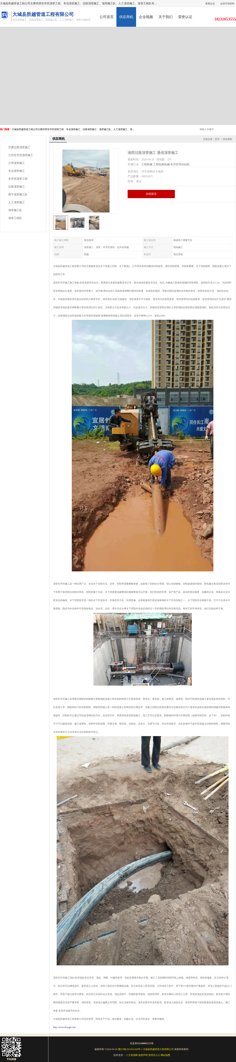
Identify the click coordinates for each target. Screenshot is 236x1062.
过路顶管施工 (16, 186)
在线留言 (151, 193)
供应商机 (126, 17)
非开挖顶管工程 (18, 178)
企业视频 (146, 17)
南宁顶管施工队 (18, 194)
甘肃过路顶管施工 (19, 147)
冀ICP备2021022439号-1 (130, 1049)
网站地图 (165, 1055)
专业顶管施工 (16, 170)
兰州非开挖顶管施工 (20, 155)
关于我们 (166, 17)
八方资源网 (132, 1055)
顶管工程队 (15, 218)
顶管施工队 (15, 210)
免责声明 (143, 1055)
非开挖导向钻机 (180, 164)
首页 (217, 139)
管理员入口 (154, 1055)
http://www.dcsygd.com (64, 1027)
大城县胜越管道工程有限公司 (158, 1049)
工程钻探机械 (161, 164)
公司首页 (107, 17)
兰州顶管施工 (16, 163)
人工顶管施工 (16, 202)
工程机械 (146, 164)
